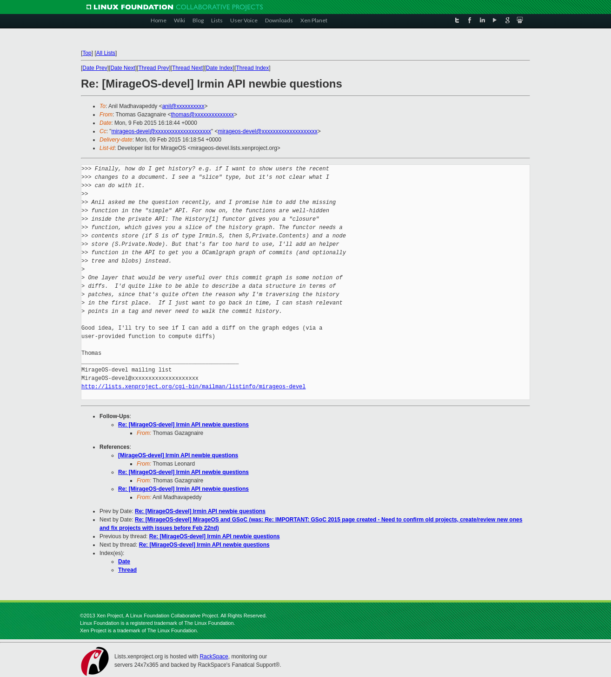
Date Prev (94, 68)
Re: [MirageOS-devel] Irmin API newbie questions (183, 424)
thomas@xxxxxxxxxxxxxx (202, 114)
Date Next (122, 68)
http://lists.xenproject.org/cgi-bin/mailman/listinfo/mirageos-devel (193, 387)
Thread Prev (153, 68)
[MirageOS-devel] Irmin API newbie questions (178, 455)
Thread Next (187, 68)
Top (86, 53)
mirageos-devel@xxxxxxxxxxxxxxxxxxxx (161, 131)
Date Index (219, 68)
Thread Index (252, 68)
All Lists (105, 53)
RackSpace (213, 656)
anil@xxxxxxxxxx (183, 106)
